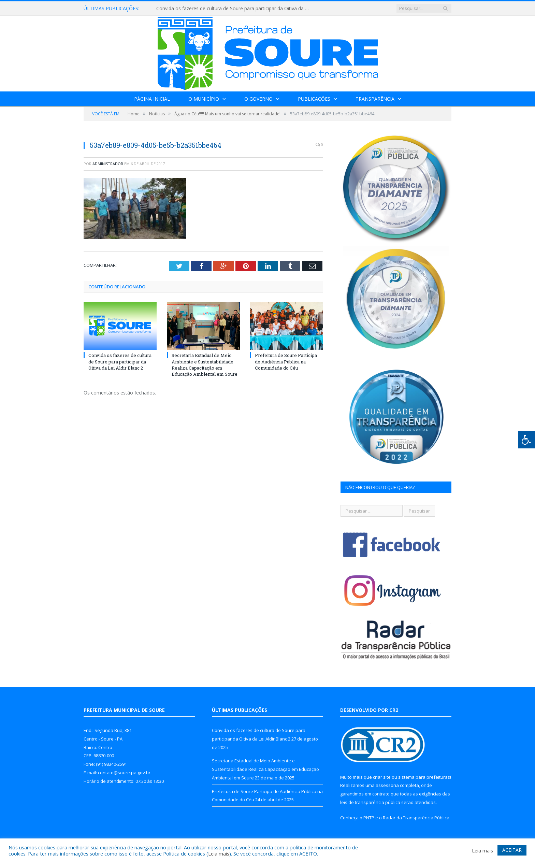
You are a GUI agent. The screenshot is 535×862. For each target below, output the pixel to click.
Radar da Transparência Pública (416, 818)
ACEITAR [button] (512, 850)
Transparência (375, 99)
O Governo (258, 99)
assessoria (387, 785)
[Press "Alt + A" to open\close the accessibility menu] (526, 439)
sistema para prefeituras (424, 777)
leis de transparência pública (370, 802)
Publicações (314, 99)
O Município (203, 99)
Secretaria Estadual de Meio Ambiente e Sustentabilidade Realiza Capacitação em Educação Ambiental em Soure (204, 364)
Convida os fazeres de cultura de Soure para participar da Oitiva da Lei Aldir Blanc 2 (234, 8)
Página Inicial (152, 99)
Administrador (107, 163)
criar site (382, 777)
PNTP (368, 818)
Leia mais (218, 853)
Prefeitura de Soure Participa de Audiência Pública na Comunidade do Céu (286, 361)
